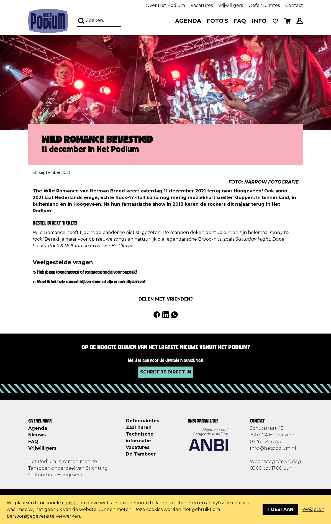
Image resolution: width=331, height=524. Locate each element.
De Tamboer (141, 454)
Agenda (188, 20)
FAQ (240, 20)
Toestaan (280, 509)
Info (259, 20)
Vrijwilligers (230, 5)
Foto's (217, 20)
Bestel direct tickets (55, 223)
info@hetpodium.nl (273, 448)
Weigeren (313, 509)
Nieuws (37, 434)
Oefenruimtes (264, 5)
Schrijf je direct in (165, 372)
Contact (294, 5)
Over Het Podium (165, 5)
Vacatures (202, 5)
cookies (70, 502)
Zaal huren (139, 427)
